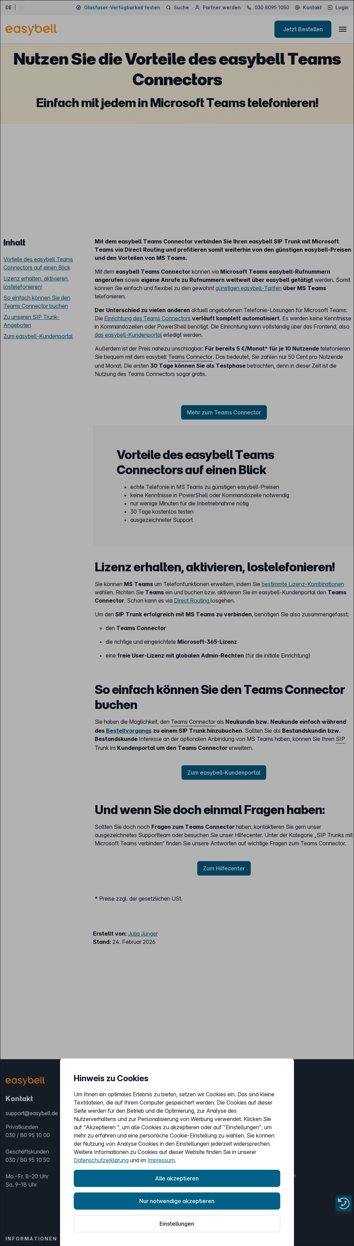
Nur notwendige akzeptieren (176, 1201)
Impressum (161, 1160)
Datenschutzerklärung (101, 1160)
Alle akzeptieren (177, 1178)
